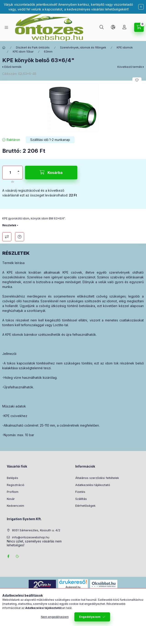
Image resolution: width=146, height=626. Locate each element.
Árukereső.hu (72, 587)
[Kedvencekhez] (136, 80)
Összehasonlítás (6, 236)
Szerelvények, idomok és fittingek (83, 47)
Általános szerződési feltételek (97, 478)
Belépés (12, 478)
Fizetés (80, 492)
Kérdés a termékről (19, 236)
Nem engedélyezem (55, 619)
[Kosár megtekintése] (139, 27)
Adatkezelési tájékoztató (92, 485)
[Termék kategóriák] (6, 27)
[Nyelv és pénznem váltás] (113, 27)
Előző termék (13, 67)
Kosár (11, 499)
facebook (8, 556)
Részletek (9, 225)
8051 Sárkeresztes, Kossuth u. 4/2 (36, 530)
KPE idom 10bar (23, 51)
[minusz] (18, 176)
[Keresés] (101, 27)
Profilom (12, 492)
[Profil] (124, 27)
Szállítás (81, 499)
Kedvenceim (15, 505)
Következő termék (129, 67)
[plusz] (18, 169)
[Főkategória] (3, 48)
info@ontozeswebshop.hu (30, 537)
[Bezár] (141, 7)
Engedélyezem (90, 619)
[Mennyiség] (10, 172)
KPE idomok (125, 47)
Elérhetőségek (85, 505)
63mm (48, 51)
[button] (73, 107)
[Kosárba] (51, 172)
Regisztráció (15, 485)
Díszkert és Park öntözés (33, 47)
